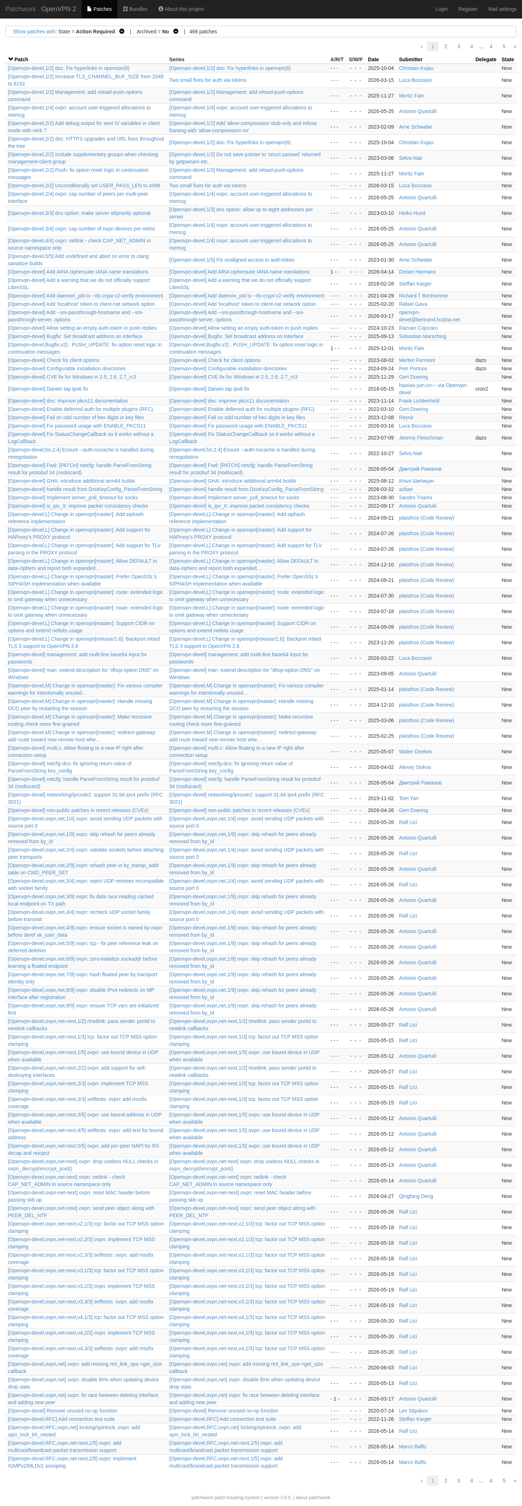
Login (441, 9)
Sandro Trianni (415, 497)
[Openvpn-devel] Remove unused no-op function (62, 1411)
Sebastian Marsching (423, 336)
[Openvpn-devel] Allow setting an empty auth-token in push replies (82, 328)
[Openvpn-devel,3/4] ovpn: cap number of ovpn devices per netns (81, 229)
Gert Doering (413, 377)
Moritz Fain (411, 96)
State (508, 59)
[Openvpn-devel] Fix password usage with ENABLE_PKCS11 (77, 426)
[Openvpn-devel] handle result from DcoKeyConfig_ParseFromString (85, 489)
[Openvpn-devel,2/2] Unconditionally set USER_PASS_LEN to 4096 (84, 185)
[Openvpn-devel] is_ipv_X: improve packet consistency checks (78, 506)
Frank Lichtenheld (419, 401)
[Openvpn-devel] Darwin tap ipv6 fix (48, 389)
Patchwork (20, 9)
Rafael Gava (413, 304)
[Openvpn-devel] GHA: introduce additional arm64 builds (71, 481)
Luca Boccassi (415, 80)
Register (468, 9)
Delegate (485, 59)
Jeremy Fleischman (421, 438)
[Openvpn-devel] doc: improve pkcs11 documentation (68, 401)
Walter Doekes (415, 751)
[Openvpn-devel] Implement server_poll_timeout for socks (73, 497)
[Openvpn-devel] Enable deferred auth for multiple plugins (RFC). (81, 409)
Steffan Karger (415, 284)
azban (406, 489)
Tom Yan (409, 798)
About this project (181, 9)
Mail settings (502, 9)
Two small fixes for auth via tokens (207, 80)
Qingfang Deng (416, 1196)
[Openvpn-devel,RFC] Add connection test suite (61, 1419)
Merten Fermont (417, 360)
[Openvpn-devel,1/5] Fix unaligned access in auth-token (232, 260)
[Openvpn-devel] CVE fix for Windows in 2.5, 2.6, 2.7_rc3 (72, 377)
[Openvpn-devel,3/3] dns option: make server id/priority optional (79, 213)
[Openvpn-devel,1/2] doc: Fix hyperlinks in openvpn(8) (68, 68)
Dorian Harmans (417, 272)
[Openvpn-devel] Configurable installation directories (67, 368)
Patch (21, 59)
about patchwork (313, 1497)
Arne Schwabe (415, 127)
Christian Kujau (416, 68)
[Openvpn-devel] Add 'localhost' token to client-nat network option (81, 304)
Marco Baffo (412, 1446)
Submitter (411, 59)
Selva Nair (411, 158)
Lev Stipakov (413, 1411)
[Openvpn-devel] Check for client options (53, 360)
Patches (99, 9)
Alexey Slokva (415, 767)
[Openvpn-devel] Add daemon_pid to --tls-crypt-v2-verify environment (85, 296)
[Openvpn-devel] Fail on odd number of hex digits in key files (76, 417)
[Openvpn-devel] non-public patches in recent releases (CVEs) (78, 810)
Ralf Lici (408, 822)
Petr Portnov (413, 368)
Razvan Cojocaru (418, 328)
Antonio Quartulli (418, 111)
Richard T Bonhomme (423, 296)
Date (373, 59)
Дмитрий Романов (420, 469)
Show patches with (34, 31)
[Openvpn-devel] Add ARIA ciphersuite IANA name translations (78, 272)
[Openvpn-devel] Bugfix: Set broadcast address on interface (75, 336)
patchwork (202, 1497)
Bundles (135, 9)
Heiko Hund (412, 213)
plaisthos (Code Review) (426, 518)
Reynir (406, 417)
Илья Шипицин (416, 481)
